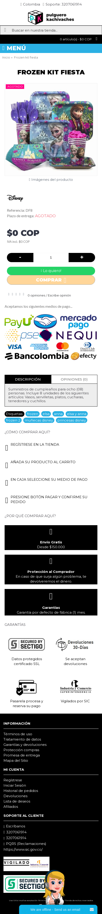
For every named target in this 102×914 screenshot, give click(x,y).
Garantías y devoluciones (25, 744)
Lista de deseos (16, 801)
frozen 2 (13, 420)
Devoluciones (15, 796)
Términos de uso (17, 734)
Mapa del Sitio (15, 760)
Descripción (28, 379)
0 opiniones (36, 295)
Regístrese (12, 780)
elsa (46, 414)
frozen (32, 414)
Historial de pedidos (20, 790)
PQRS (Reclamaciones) (24, 843)
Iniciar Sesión (14, 785)
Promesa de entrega (21, 755)
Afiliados (10, 806)
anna (58, 414)
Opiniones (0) (74, 379)
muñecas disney (39, 420)
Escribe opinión (59, 295)
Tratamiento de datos (22, 739)
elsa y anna (76, 414)
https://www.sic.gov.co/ (23, 849)
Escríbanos (14, 826)
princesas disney (71, 420)
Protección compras (21, 750)
